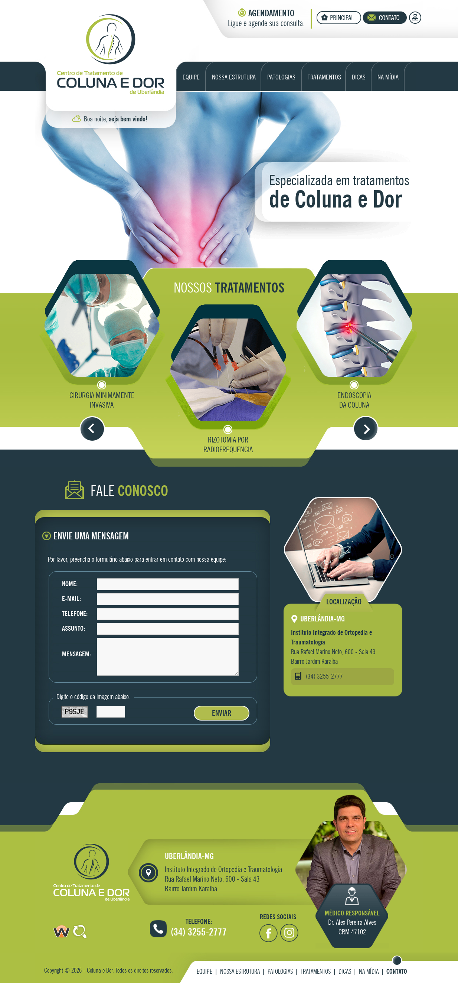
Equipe (204, 972)
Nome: (70, 584)
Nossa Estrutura (240, 972)
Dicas (344, 972)
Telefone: (75, 614)
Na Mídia (369, 972)
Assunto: (73, 629)
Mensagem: (76, 654)
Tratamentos (316, 972)
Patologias (280, 972)
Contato (396, 972)
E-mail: (71, 599)
